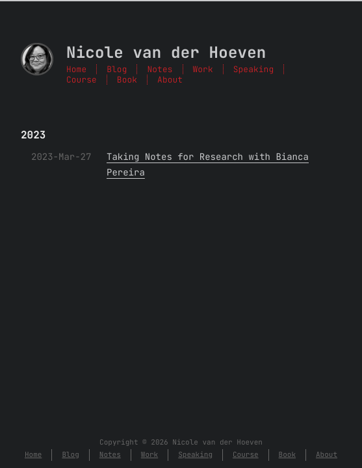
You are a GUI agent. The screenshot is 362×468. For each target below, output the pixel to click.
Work (203, 69)
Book (127, 79)
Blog (117, 69)
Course (81, 79)
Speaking (253, 69)
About (170, 79)
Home (76, 69)
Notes (159, 69)
